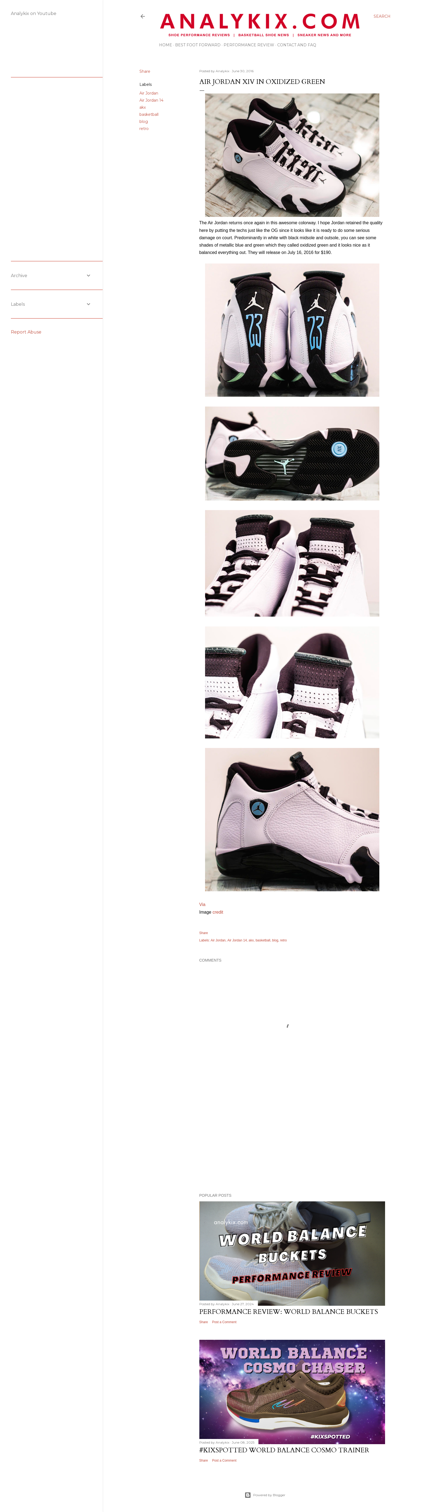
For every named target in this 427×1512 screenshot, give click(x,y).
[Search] (382, 16)
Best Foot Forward (198, 45)
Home (165, 45)
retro (144, 128)
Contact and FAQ (296, 45)
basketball (148, 114)
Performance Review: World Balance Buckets (288, 1311)
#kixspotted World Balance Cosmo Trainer (284, 1450)
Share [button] (144, 71)
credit (217, 912)
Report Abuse (26, 332)
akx (142, 107)
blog (143, 121)
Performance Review (249, 45)
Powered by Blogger (265, 1495)
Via (202, 904)
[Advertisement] (292, 1141)
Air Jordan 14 (151, 100)
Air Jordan (148, 93)
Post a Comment (224, 1322)
